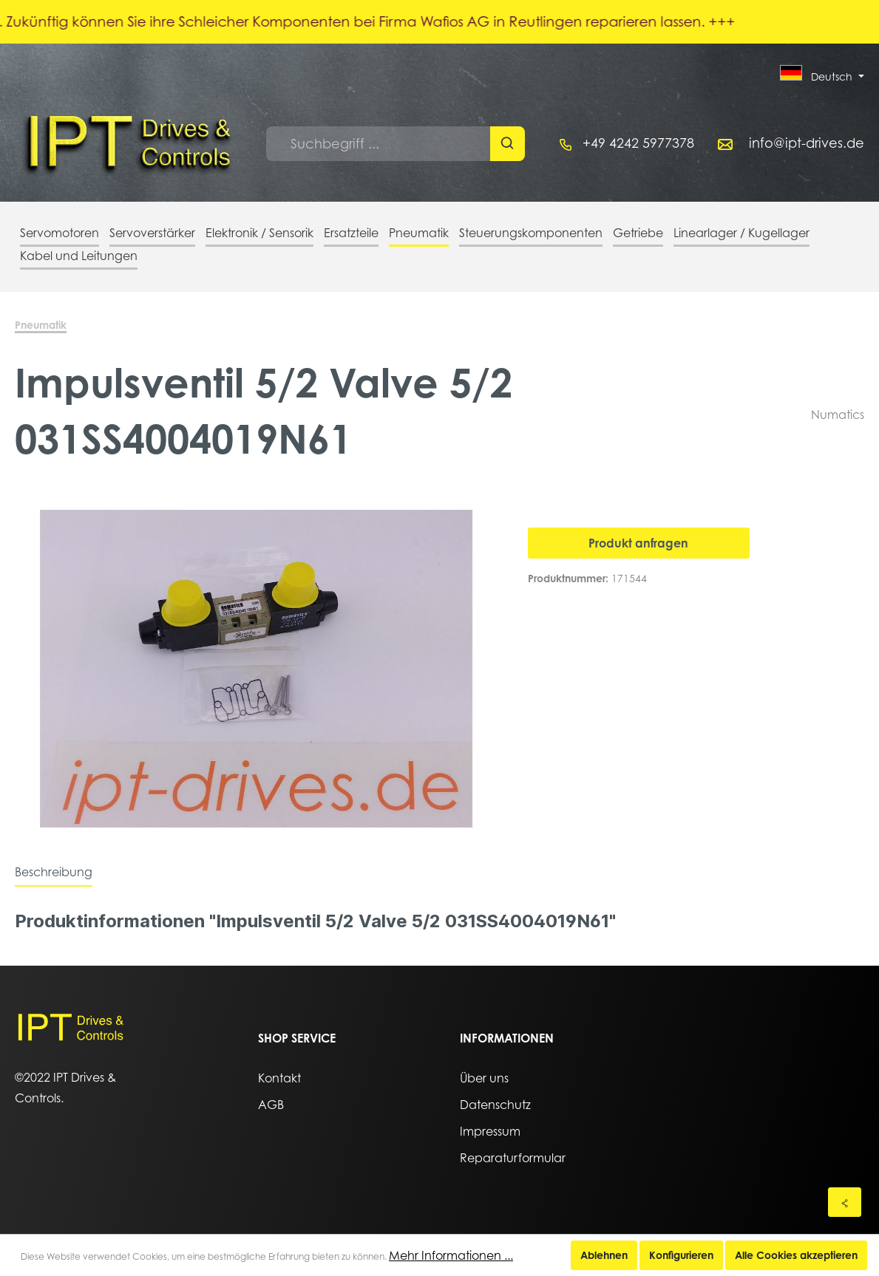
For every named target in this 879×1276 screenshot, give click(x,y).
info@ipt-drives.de (806, 143)
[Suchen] (507, 143)
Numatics (837, 414)
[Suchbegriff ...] (378, 143)
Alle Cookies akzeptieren (796, 1255)
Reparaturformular (513, 1157)
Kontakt (279, 1078)
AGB (271, 1104)
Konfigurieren (681, 1255)
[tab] (53, 872)
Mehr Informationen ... (451, 1255)
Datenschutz (495, 1104)
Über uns (484, 1078)
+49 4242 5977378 (638, 143)
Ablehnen (604, 1255)
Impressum (490, 1131)
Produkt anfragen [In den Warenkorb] (638, 543)
